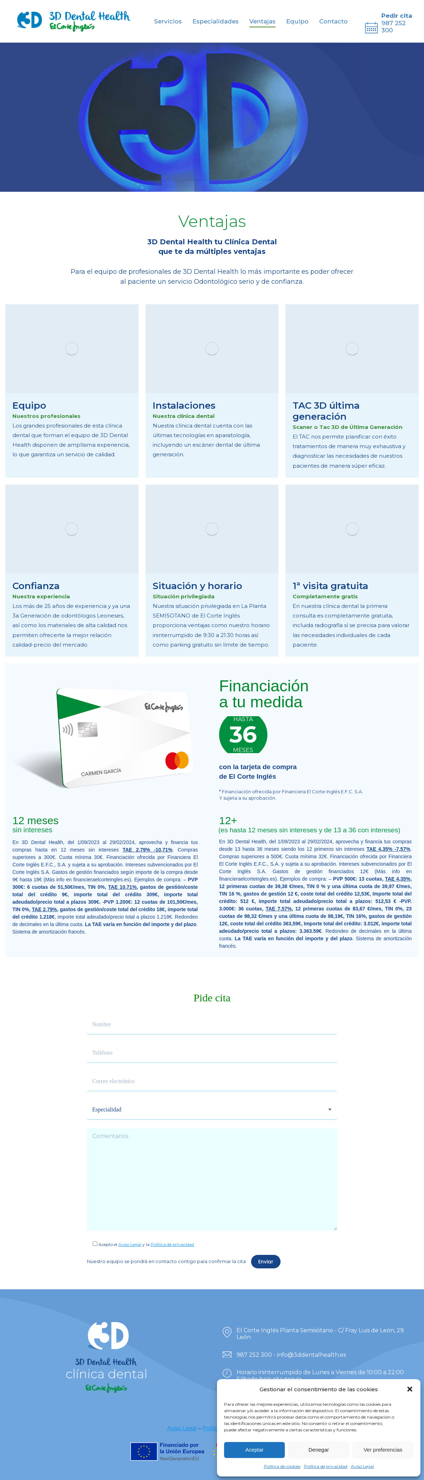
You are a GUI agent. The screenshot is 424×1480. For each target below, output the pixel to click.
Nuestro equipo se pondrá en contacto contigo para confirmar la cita (166, 1261)
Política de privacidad (325, 1466)
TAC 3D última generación (326, 411)
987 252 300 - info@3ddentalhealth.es (291, 1354)
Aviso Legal (362, 1466)
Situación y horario (197, 586)
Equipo (29, 405)
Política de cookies (282, 1466)
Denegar (319, 1450)
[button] (409, 1389)
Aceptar (254, 1450)
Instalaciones (184, 405)
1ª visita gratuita (330, 586)
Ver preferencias (383, 1450)
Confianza (36, 586)
